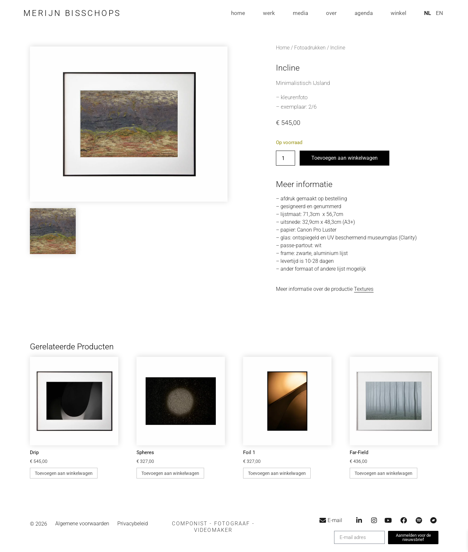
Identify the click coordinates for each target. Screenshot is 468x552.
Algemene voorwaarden (82, 524)
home (238, 13)
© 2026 (38, 524)
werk (269, 13)
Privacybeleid (132, 524)
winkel (398, 13)
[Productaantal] (285, 158)
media (300, 13)
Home (283, 48)
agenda (364, 13)
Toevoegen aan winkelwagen (344, 158)
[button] (213, 527)
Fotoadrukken (310, 48)
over (331, 13)
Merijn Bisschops (72, 13)
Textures (363, 289)
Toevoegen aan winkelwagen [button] (64, 473)
